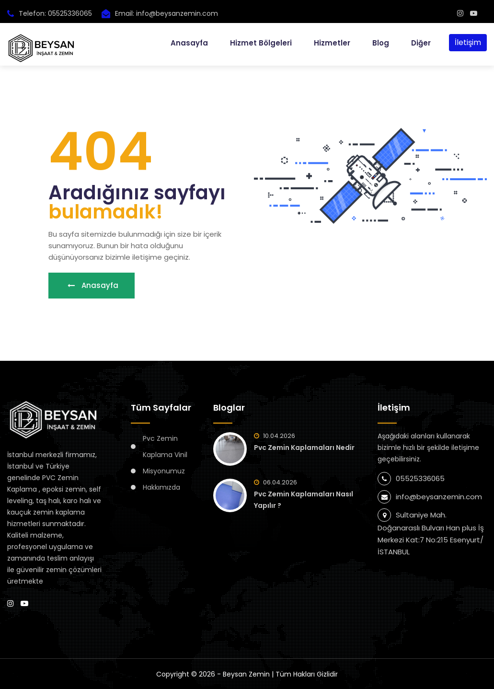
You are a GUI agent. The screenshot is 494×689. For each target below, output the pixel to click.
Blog (380, 43)
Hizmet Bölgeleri (261, 43)
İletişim (468, 42)
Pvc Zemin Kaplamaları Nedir (304, 447)
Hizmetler (332, 43)
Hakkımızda (161, 487)
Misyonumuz (164, 471)
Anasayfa (189, 43)
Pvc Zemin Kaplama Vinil (165, 446)
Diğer (421, 43)
